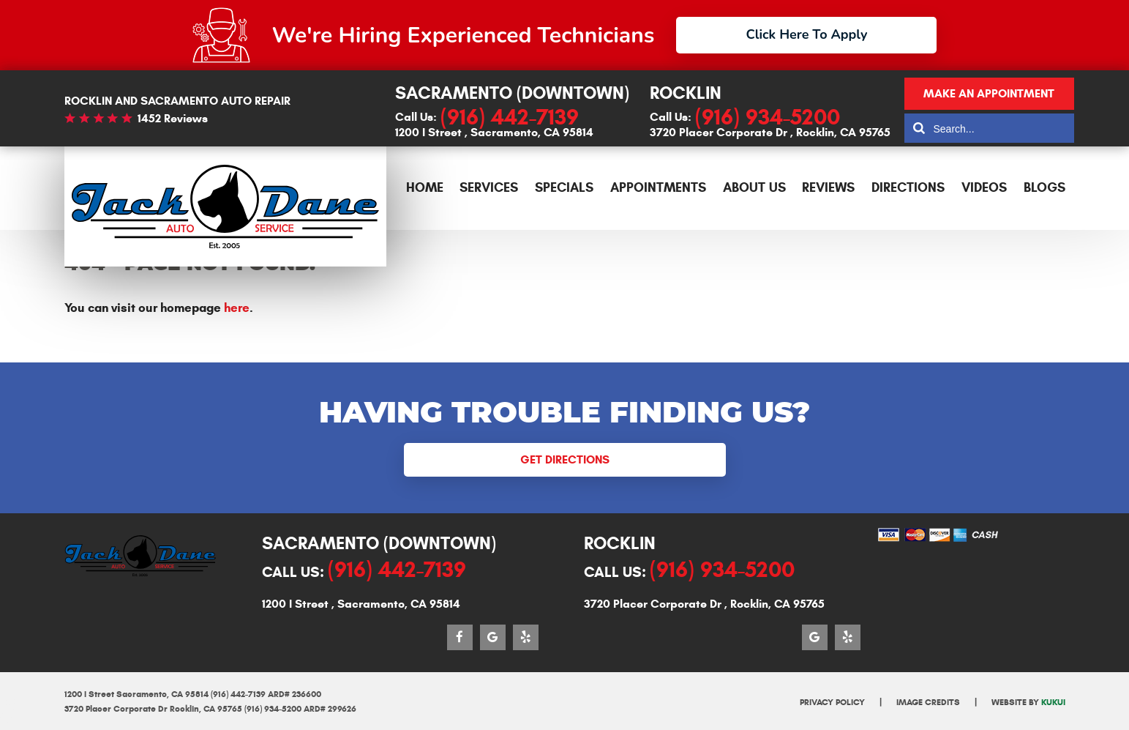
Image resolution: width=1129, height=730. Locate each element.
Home (424, 187)
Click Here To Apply (807, 34)
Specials (564, 187)
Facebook (460, 637)
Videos (984, 187)
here (237, 308)
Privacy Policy (832, 701)
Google (493, 637)
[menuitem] (424, 188)
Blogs (1044, 187)
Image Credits (928, 701)
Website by (1028, 701)
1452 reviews (173, 118)
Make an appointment (988, 93)
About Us (754, 187)
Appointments (658, 187)
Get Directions (564, 459)
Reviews (828, 187)
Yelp (526, 637)
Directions (908, 187)
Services (489, 187)
